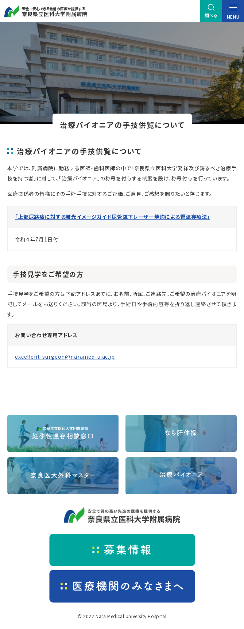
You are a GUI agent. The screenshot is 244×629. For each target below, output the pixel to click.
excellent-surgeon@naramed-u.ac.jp (65, 356)
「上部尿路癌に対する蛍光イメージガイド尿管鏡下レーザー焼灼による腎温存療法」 (112, 216)
